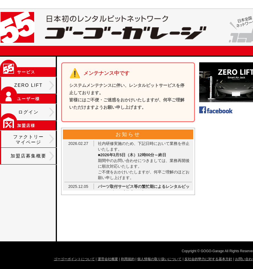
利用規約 (128, 259)
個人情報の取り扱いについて (159, 259)
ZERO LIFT (34, 85)
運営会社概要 (108, 259)
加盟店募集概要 (32, 156)
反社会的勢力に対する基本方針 (208, 259)
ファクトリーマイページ (33, 139)
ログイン (36, 112)
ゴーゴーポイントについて (74, 259)
